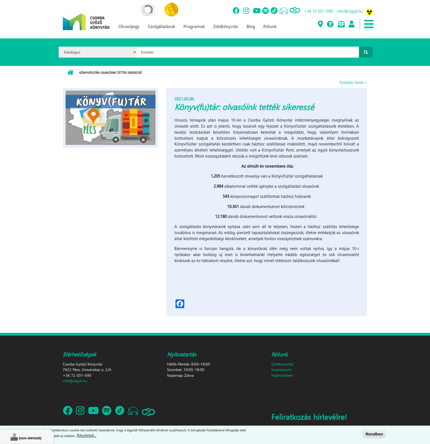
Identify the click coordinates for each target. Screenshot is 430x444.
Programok (194, 26)
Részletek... (86, 435)
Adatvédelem (282, 375)
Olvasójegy (129, 26)
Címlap (70, 73)
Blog (251, 26)
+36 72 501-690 (318, 11)
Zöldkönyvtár (225, 26)
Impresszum (281, 369)
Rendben (374, 434)
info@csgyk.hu (350, 11)
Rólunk (270, 26)
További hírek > (353, 82)
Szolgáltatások (161, 26)
